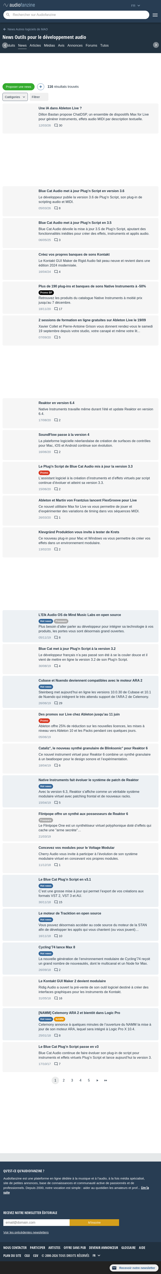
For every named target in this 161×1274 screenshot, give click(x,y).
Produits (9, 45)
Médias (49, 45)
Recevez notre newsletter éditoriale (30, 1212)
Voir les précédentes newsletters (26, 1232)
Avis (61, 45)
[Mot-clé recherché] (76, 15)
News (22, 45)
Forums (91, 45)
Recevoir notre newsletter (137, 1268)
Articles (35, 45)
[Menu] (155, 15)
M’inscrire (94, 1222)
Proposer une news (18, 86)
